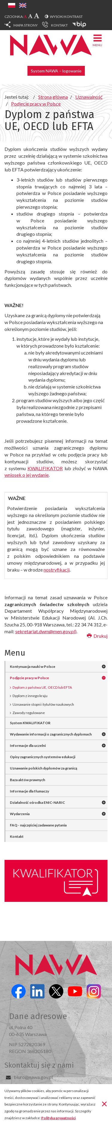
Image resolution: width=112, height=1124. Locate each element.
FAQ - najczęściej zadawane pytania (38, 825)
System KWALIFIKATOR (30, 723)
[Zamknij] (104, 1103)
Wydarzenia (20, 814)
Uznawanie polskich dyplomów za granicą (43, 768)
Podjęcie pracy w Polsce (29, 678)
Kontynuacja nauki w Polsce (32, 666)
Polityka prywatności (58, 1118)
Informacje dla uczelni (28, 745)
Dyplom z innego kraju (30, 695)
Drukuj (97, 636)
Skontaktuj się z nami (39, 1065)
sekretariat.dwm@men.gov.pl (45, 631)
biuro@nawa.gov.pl (33, 1077)
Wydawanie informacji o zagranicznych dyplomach (51, 734)
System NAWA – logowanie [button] (56, 70)
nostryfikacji (57, 569)
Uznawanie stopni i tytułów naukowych (43, 704)
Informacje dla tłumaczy (29, 791)
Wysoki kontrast (66, 16)
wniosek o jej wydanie (26, 475)
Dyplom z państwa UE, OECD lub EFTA (42, 687)
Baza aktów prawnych (27, 780)
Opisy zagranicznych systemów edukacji (42, 757)
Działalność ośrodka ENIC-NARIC (37, 802)
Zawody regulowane (29, 712)
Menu (97, 40)
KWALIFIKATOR (45, 468)
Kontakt (17, 836)
